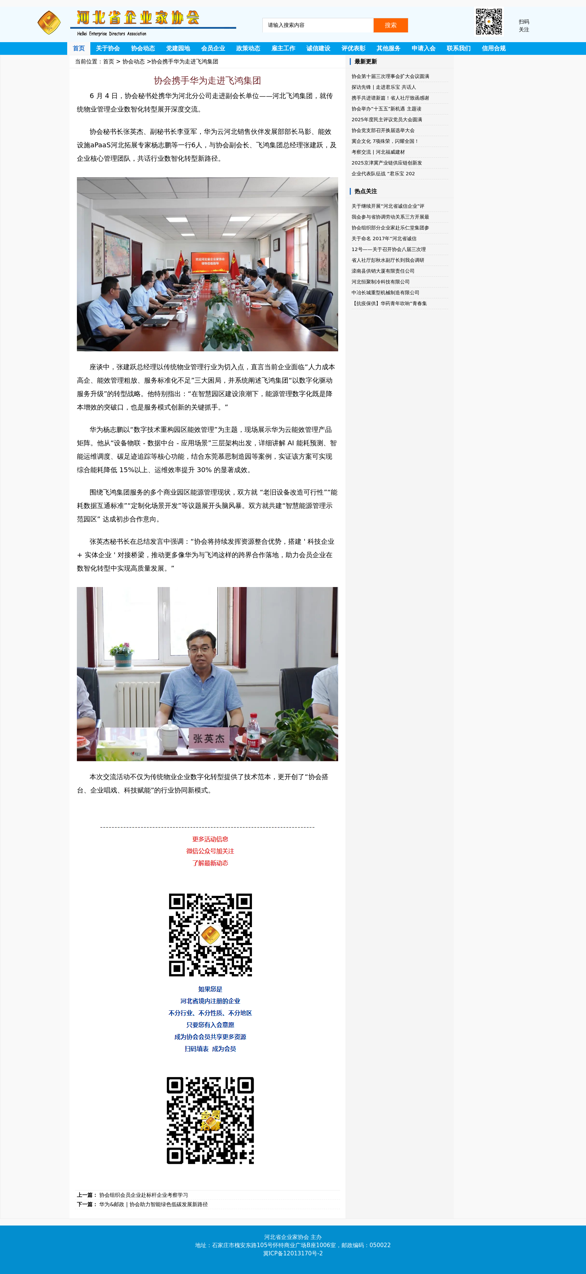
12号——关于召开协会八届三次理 (389, 249)
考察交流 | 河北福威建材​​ (378, 152)
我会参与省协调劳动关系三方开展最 (390, 217)
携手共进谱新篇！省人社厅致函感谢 (390, 98)
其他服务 (388, 48)
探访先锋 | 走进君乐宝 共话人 (384, 87)
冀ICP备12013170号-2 (293, 1253)
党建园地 (178, 48)
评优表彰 (353, 48)
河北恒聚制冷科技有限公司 (381, 282)
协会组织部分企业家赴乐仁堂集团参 (390, 227)
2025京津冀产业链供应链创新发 (387, 163)
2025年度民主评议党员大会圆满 (387, 119)
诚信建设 (318, 48)
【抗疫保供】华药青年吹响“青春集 (389, 303)
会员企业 (213, 48)
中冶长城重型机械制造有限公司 (386, 292)
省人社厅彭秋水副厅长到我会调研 (388, 260)
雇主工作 (283, 48)
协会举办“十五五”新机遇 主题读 (386, 109)
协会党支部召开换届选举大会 (383, 130)
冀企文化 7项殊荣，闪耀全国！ (385, 141)
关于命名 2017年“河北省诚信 (384, 238)
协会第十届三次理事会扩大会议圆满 (390, 76)
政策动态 (248, 48)
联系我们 (459, 48)
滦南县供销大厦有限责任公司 (383, 271)
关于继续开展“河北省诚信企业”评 (388, 206)
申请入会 (424, 48)
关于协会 (108, 48)
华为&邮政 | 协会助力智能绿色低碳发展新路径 (153, 1204)
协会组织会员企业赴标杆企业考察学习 (143, 1195)
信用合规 (494, 48)
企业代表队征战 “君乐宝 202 (383, 173)
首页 (79, 48)
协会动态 (143, 48)
